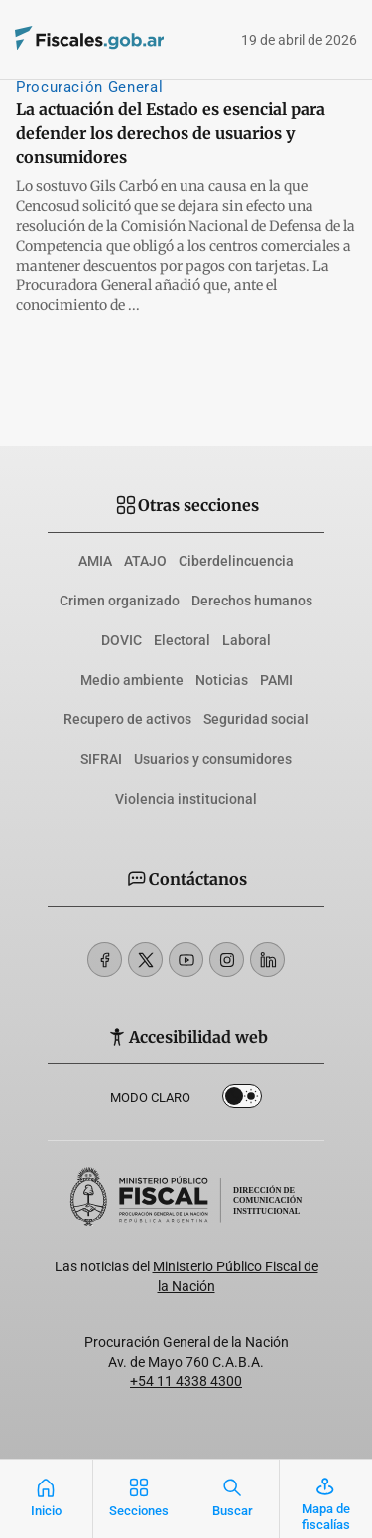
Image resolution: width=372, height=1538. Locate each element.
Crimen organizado (120, 600)
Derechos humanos (251, 600)
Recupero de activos (127, 719)
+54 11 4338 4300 (186, 1381)
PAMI (276, 680)
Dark (242, 1100)
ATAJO (145, 561)
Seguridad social (256, 719)
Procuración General (89, 87)
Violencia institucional (186, 799)
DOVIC (121, 640)
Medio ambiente (132, 680)
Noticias (221, 680)
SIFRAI (101, 759)
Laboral (246, 640)
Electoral (182, 640)
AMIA (95, 561)
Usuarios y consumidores (213, 759)
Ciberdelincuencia (236, 561)
